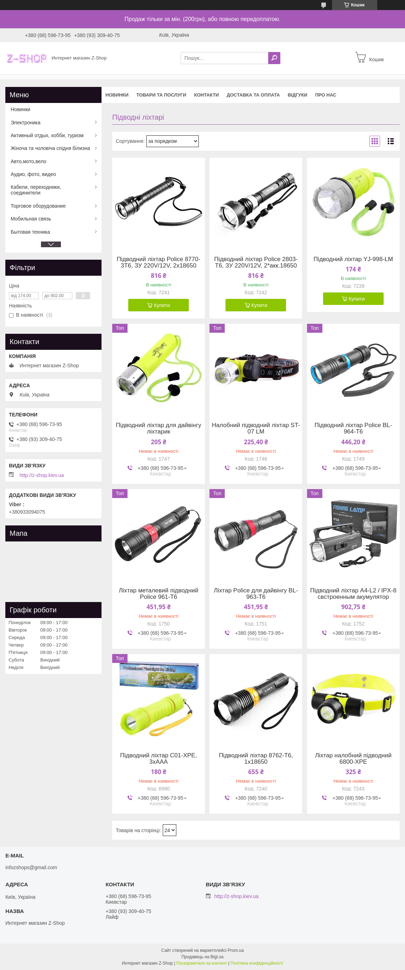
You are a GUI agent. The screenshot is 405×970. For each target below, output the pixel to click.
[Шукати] (274, 58)
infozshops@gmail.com (31, 867)
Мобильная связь (31, 219)
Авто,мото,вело (28, 161)
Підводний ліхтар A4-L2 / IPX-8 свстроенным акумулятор (353, 593)
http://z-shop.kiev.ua (42, 475)
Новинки (117, 95)
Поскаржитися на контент (201, 963)
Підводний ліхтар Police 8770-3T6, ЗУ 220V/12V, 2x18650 (159, 262)
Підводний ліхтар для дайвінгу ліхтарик (158, 428)
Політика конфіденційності (256, 963)
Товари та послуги (161, 95)
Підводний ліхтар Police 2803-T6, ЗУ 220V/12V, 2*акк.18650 (256, 262)
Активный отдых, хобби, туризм (47, 135)
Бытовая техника (30, 232)
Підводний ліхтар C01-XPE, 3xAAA (158, 758)
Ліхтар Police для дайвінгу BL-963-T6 (256, 593)
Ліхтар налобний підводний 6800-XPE (353, 758)
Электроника (26, 122)
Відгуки (297, 95)
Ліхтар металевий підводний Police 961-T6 (158, 593)
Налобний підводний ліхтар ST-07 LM (256, 428)
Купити (162, 305)
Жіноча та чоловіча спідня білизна (50, 148)
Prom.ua (236, 950)
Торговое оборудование (38, 206)
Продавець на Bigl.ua (202, 956)
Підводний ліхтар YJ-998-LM (353, 259)
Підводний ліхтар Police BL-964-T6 (353, 428)
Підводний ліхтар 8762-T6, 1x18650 (256, 758)
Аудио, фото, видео (33, 174)
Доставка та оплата (253, 95)
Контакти (206, 95)
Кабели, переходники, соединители (36, 190)
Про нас (325, 95)
